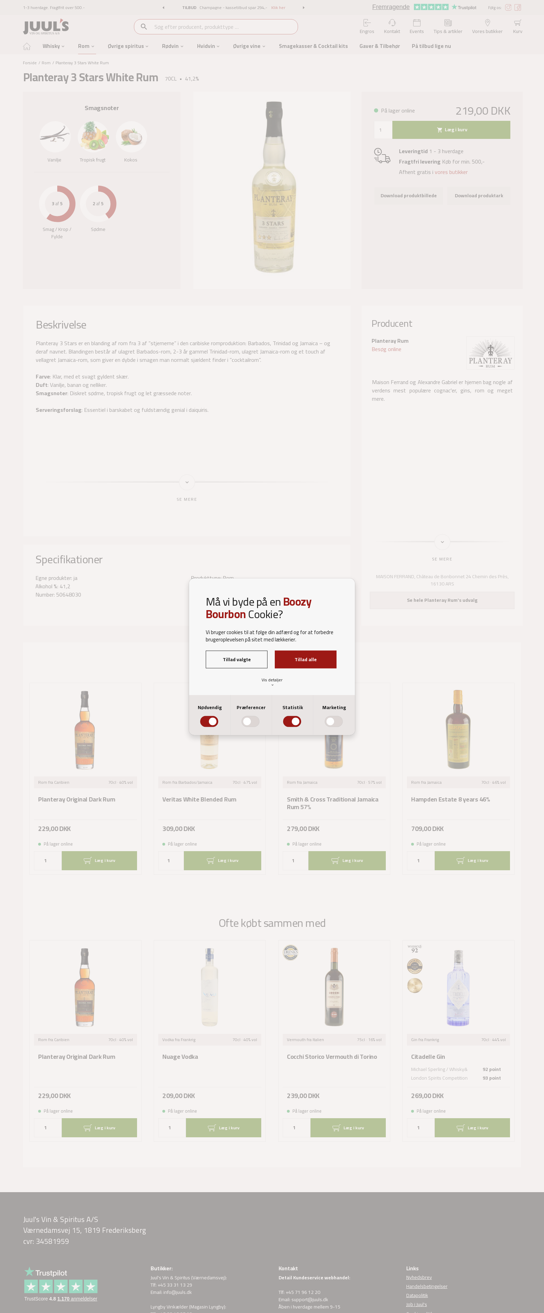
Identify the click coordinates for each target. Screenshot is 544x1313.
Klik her (278, 7)
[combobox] (226, 26)
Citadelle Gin (428, 1057)
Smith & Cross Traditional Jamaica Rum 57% (333, 803)
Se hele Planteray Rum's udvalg (442, 600)
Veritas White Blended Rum (199, 799)
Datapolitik (417, 1295)
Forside (30, 63)
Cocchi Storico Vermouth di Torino (332, 1057)
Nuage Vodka (180, 1057)
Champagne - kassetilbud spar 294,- (233, 7)
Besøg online (386, 349)
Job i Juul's (416, 1304)
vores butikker (451, 172)
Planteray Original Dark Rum (76, 799)
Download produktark (479, 195)
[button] (163, 8)
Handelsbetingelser (427, 1286)
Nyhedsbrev (419, 1277)
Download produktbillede (409, 195)
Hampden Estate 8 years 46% (450, 799)
